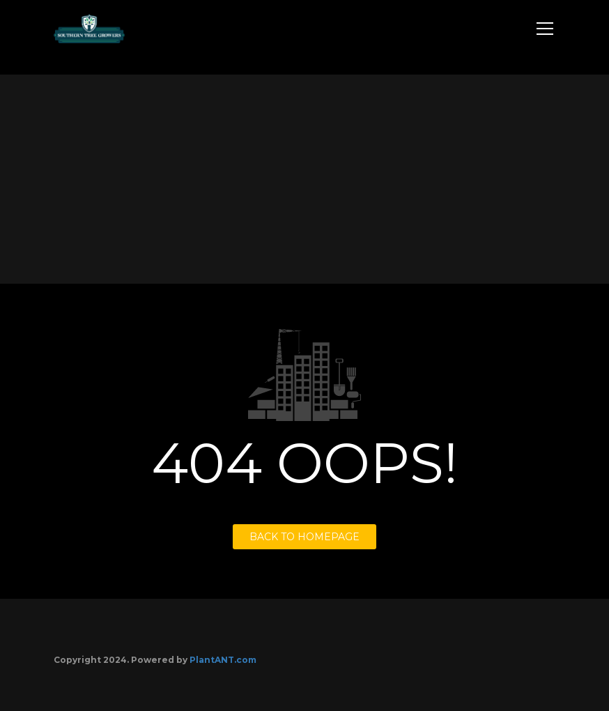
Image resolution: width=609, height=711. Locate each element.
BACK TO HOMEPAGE (304, 536)
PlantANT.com (223, 660)
